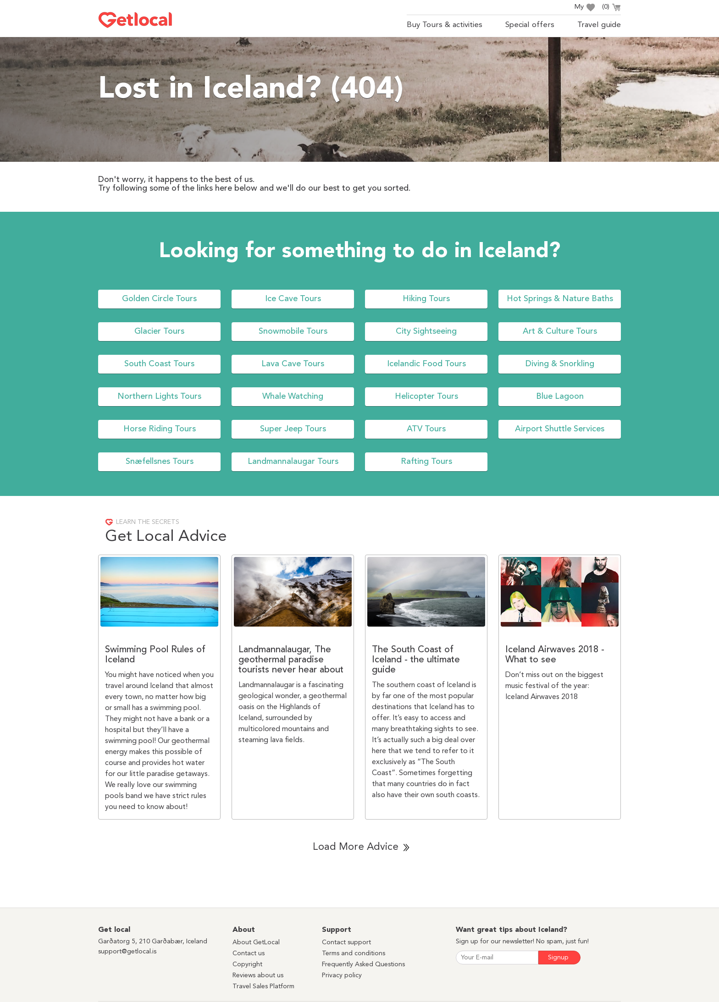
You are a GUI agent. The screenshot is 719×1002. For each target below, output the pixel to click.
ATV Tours (426, 429)
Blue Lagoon (560, 396)
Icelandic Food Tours (426, 364)
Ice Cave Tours (293, 299)
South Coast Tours (159, 364)
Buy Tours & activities (444, 25)
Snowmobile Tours (293, 331)
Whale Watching (292, 396)
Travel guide (599, 25)
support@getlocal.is (127, 951)
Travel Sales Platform (263, 986)
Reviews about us (257, 975)
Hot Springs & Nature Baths (560, 299)
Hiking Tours (426, 299)
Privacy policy (342, 975)
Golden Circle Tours (159, 299)
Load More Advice (355, 847)
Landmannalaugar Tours (293, 461)
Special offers (529, 25)
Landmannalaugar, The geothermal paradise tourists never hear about (290, 660)
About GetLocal (256, 942)
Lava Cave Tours (292, 364)
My (584, 7)
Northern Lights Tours (159, 396)
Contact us (248, 953)
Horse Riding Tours (159, 429)
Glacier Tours (159, 331)
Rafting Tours (426, 461)
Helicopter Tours (426, 396)
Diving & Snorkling (559, 364)
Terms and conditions (353, 953)
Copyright (247, 964)
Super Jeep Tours (293, 429)
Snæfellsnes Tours (160, 461)
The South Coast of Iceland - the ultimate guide (416, 660)
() (611, 8)
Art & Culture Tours (560, 331)
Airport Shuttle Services (559, 429)
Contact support (346, 942)
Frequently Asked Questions (363, 964)
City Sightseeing (426, 331)
